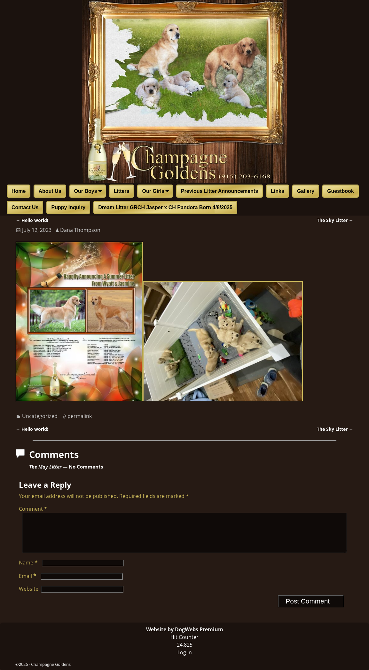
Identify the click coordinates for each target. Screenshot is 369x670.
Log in (184, 652)
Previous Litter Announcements (219, 191)
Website (28, 596)
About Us (49, 191)
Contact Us (25, 207)
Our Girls (157, 191)
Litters (122, 191)
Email (28, 583)
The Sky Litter (335, 220)
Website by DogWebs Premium (184, 629)
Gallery (305, 191)
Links (277, 191)
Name (29, 570)
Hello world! (32, 220)
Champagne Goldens (51, 664)
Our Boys (89, 191)
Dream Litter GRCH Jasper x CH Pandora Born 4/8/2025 (165, 207)
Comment (33, 508)
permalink (79, 416)
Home (19, 191)
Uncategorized (40, 416)
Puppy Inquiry (68, 207)
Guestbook (340, 191)
